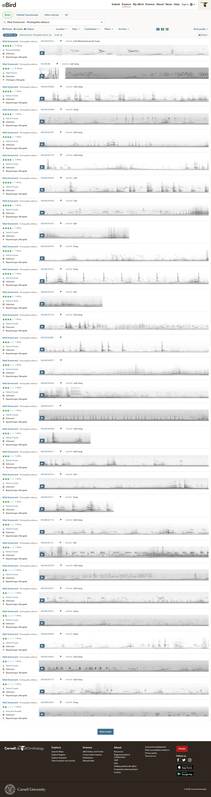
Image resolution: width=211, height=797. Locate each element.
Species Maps (58, 752)
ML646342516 (47, 246)
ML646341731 (47, 543)
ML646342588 (47, 429)
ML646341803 (47, 657)
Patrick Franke (12, 96)
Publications (88, 758)
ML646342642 (47, 201)
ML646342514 (47, 474)
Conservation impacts (92, 755)
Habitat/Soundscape (27, 15)
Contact (117, 772)
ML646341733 (47, 520)
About (160, 4)
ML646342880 (47, 110)
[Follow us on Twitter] (184, 760)
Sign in (185, 4)
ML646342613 (47, 588)
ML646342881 (47, 338)
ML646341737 (47, 680)
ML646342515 (47, 269)
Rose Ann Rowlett (13, 711)
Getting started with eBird (125, 766)
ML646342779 (47, 155)
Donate (182, 749)
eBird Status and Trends (93, 752)
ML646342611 (47, 406)
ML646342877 (47, 360)
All (66, 15)
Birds (7, 15)
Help (176, 4)
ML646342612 (47, 611)
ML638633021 (47, 702)
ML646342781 (47, 132)
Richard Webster (13, 50)
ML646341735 (47, 315)
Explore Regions (59, 755)
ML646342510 (47, 292)
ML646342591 (47, 224)
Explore (126, 4)
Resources (118, 752)
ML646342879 (47, 566)
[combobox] (53, 22)
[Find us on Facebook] (178, 760)
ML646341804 (47, 634)
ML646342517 (47, 452)
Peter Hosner (11, 73)
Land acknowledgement (155, 747)
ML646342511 (47, 497)
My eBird (138, 4)
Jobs (116, 763)
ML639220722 (47, 41)
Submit (116, 4)
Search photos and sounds (63, 761)
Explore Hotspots (59, 758)
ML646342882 (47, 87)
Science (150, 4)
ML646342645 (47, 178)
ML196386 (45, 64)
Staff (116, 760)
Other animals (51, 15)
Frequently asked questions (126, 769)
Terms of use (150, 756)
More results (105, 732)
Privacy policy (151, 753)
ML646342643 (47, 383)
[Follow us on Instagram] (190, 760)
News (168, 4)
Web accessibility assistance (157, 750)
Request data (88, 761)
